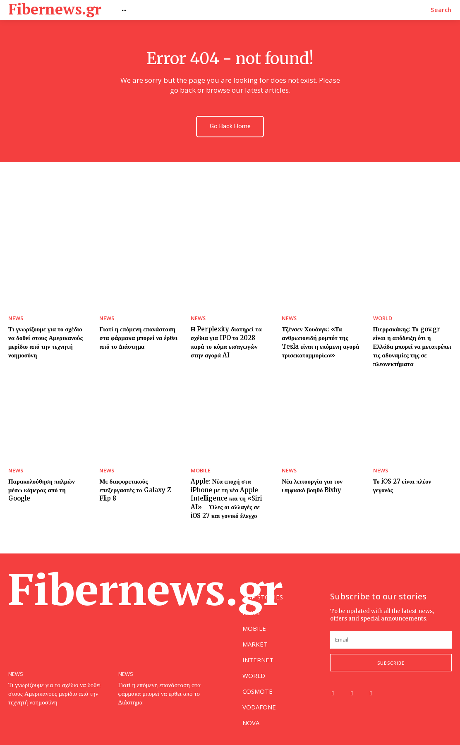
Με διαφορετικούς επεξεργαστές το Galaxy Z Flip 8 (138, 475)
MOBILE (199, 457)
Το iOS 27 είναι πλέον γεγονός (410, 467)
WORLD (382, 316)
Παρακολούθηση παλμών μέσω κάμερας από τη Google (46, 471)
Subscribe (391, 662)
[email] (391, 640)
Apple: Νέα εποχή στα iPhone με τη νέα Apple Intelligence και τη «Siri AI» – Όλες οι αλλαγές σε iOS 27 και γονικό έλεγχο (230, 483)
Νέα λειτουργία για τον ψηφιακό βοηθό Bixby (310, 471)
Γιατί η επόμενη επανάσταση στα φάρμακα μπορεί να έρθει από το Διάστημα (135, 335)
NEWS (15, 316)
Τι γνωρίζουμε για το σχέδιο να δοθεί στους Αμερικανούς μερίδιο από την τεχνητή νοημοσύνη (58, 692)
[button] (441, 10)
